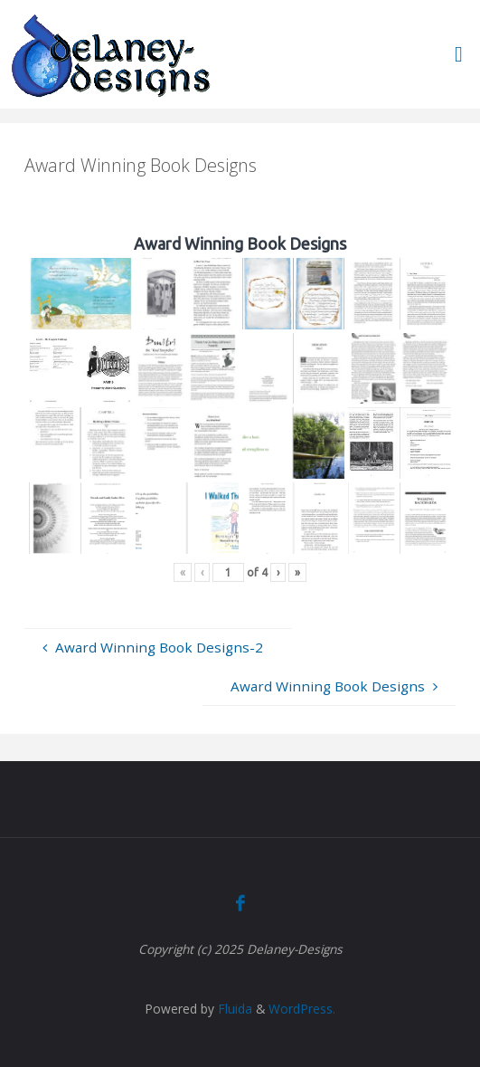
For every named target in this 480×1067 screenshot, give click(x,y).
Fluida (233, 1008)
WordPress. (301, 1008)
